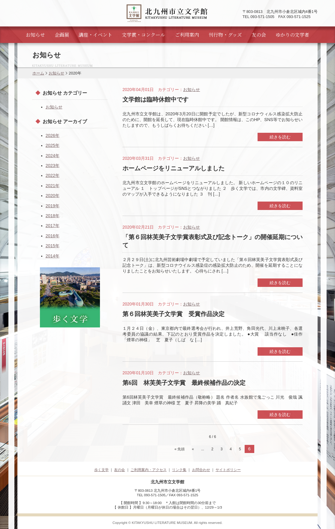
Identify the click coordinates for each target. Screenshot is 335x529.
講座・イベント (95, 34)
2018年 (52, 215)
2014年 (52, 256)
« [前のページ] (193, 449)
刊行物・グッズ (225, 34)
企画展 (62, 34)
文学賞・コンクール (143, 34)
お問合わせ (201, 470)
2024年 (52, 155)
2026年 (52, 135)
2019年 (52, 205)
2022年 (52, 175)
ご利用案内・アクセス (149, 470)
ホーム (38, 73)
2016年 (52, 235)
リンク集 (179, 470)
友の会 (259, 34)
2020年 (52, 195)
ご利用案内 (187, 34)
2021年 (52, 185)
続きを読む (280, 137)
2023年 (52, 165)
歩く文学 (101, 470)
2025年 (52, 145)
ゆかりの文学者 (292, 34)
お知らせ (35, 34)
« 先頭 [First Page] (179, 449)
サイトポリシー (228, 470)
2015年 (52, 245)
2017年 (52, 225)
